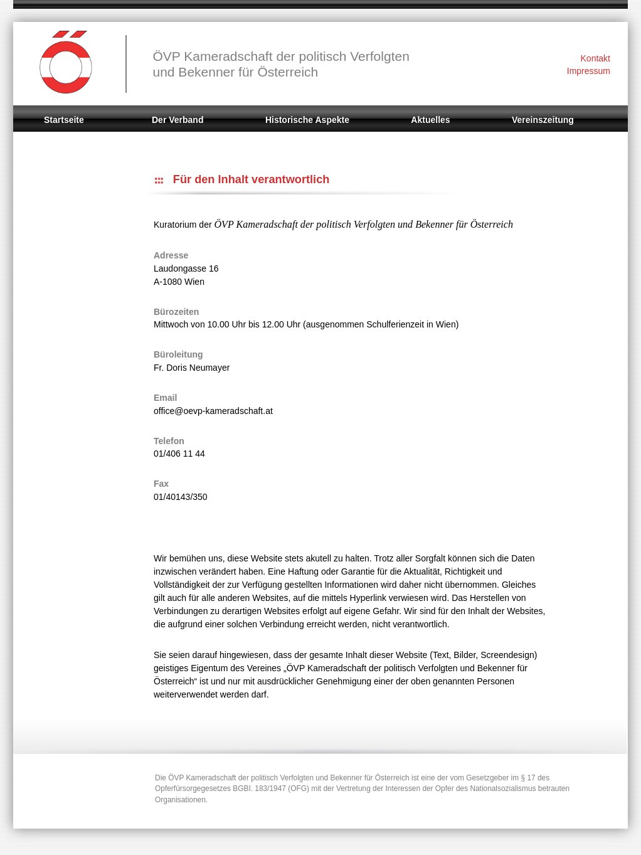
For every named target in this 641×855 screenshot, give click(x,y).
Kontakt (595, 58)
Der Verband (177, 120)
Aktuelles (430, 120)
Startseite (64, 120)
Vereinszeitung (543, 120)
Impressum (588, 71)
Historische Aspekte (307, 120)
